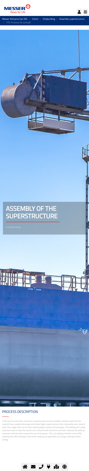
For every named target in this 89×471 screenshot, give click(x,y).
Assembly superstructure (71, 19)
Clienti (35, 19)
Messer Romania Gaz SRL (15, 19)
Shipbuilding (49, 19)
